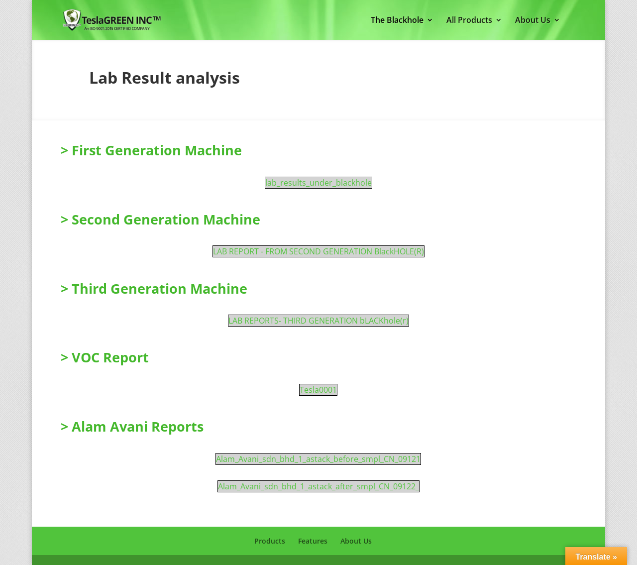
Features (312, 541)
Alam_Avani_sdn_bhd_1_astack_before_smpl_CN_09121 (318, 458)
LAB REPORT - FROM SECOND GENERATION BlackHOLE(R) (318, 251)
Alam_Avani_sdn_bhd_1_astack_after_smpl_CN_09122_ (318, 486)
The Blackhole (397, 20)
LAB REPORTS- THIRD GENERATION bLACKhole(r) (318, 320)
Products (269, 541)
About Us (532, 20)
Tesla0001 (318, 389)
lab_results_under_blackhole (318, 182)
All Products (469, 20)
